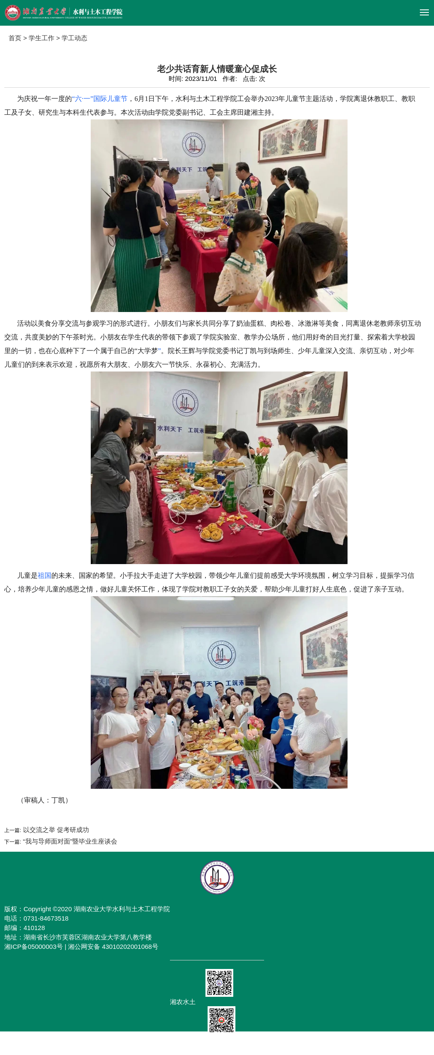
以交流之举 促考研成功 (55, 829)
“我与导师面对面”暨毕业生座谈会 (69, 841)
